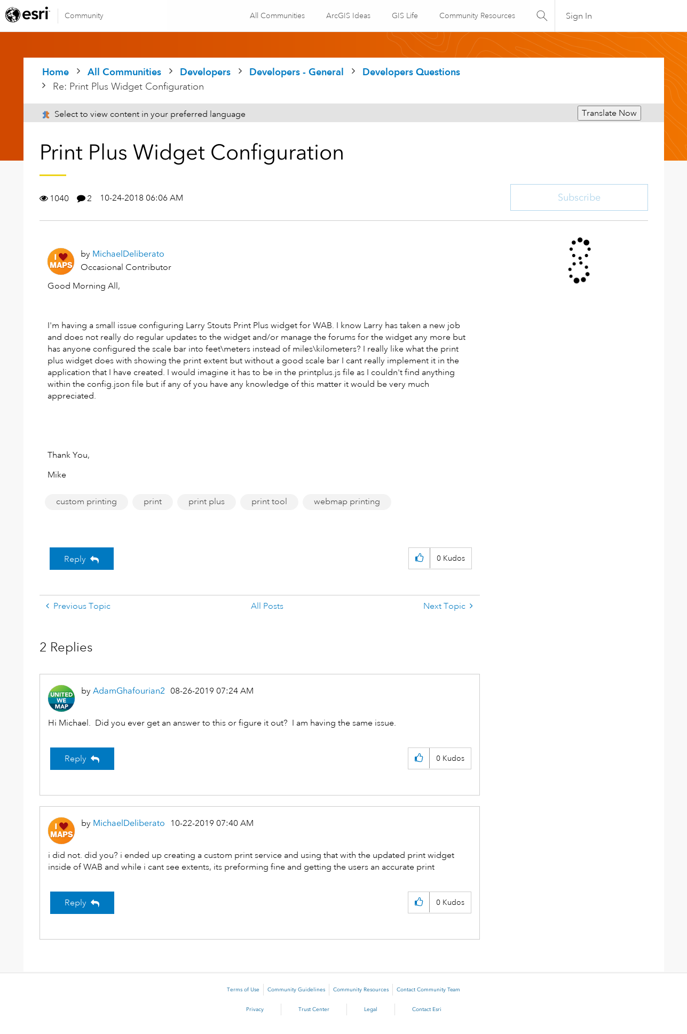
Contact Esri (426, 1009)
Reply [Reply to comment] (75, 758)
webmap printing (347, 501)
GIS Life (404, 15)
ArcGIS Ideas (347, 15)
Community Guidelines (296, 990)
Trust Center (313, 1009)
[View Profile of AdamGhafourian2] (129, 691)
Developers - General (296, 71)
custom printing (86, 501)
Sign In (579, 16)
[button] (419, 558)
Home (55, 71)
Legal (370, 1009)
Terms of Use (243, 990)
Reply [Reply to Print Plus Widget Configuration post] (75, 559)
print (153, 501)
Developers (205, 71)
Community (84, 15)
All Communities (276, 15)
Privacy (255, 1009)
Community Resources (476, 15)
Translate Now (609, 113)
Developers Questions (411, 71)
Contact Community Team (428, 990)
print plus (206, 501)
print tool (269, 501)
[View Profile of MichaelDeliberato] (128, 254)
